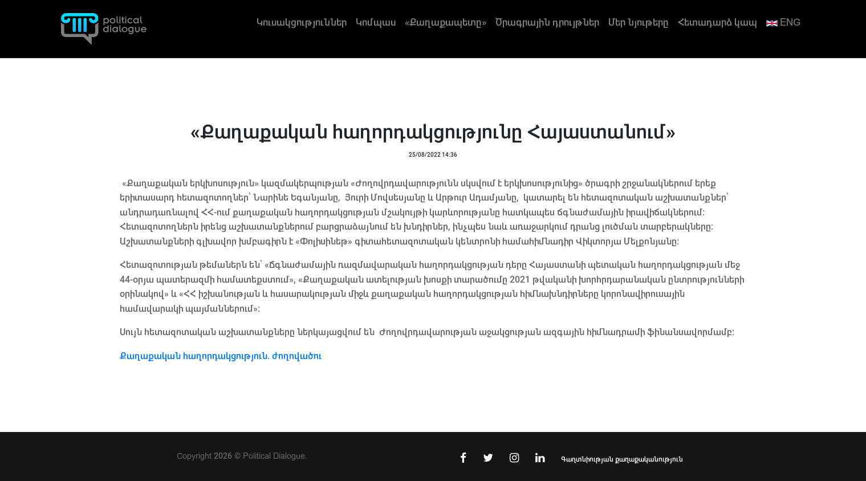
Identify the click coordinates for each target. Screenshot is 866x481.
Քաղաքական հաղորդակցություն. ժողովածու (221, 356)
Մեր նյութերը (638, 22)
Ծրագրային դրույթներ (547, 22)
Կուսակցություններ (302, 22)
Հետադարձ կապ (717, 22)
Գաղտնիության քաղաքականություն (622, 459)
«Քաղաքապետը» (445, 22)
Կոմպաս (376, 22)
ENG (783, 22)
